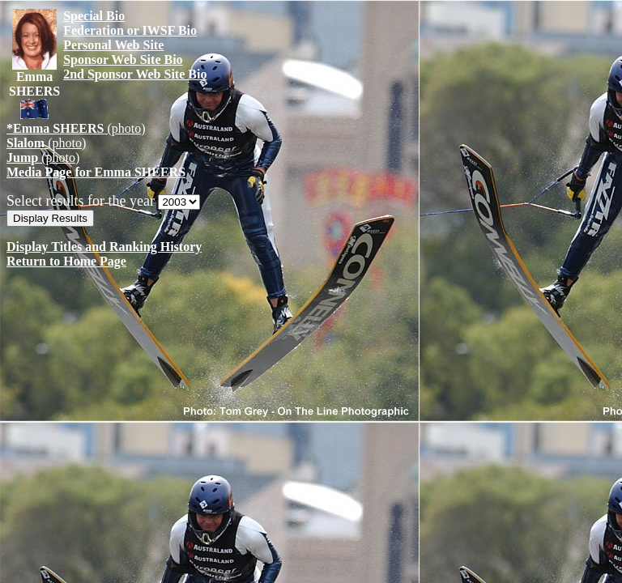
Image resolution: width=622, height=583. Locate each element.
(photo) (76, 128)
